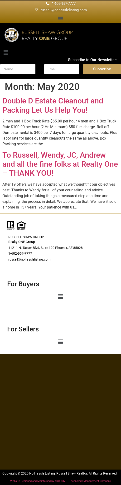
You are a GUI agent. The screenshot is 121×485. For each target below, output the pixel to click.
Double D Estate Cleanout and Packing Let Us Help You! (52, 105)
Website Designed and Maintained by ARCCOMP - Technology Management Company (60, 481)
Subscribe (102, 69)
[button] (60, 18)
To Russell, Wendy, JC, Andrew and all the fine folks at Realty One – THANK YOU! (60, 164)
